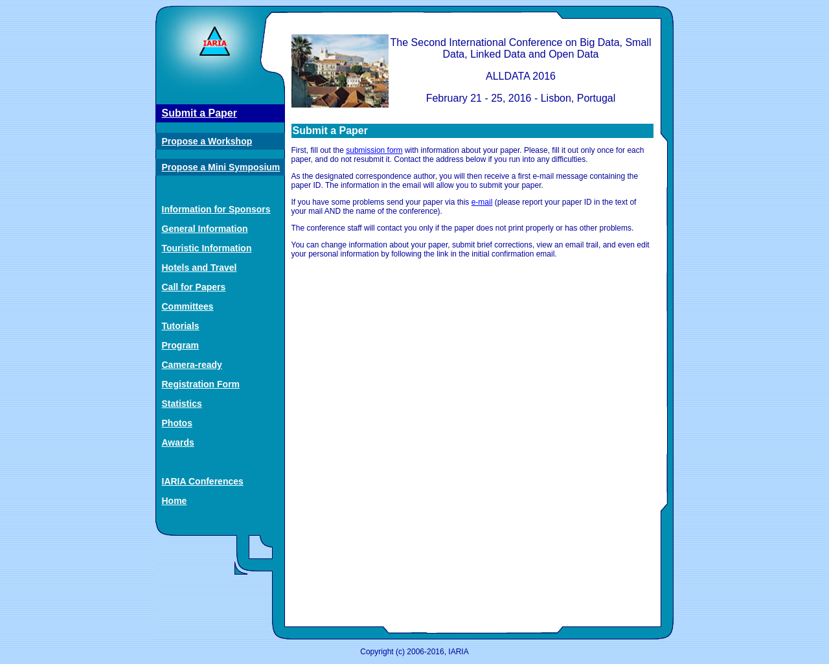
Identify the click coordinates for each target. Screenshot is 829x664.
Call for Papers (194, 287)
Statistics (182, 403)
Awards (178, 442)
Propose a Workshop (207, 141)
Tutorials (180, 326)
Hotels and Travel (199, 267)
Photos (177, 423)
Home (174, 501)
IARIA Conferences (203, 481)
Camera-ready (192, 365)
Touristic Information (207, 248)
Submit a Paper (199, 113)
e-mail (482, 202)
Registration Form (201, 384)
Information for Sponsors (216, 209)
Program (180, 345)
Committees (188, 306)
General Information (205, 228)
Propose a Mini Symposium (221, 167)
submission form (374, 150)
